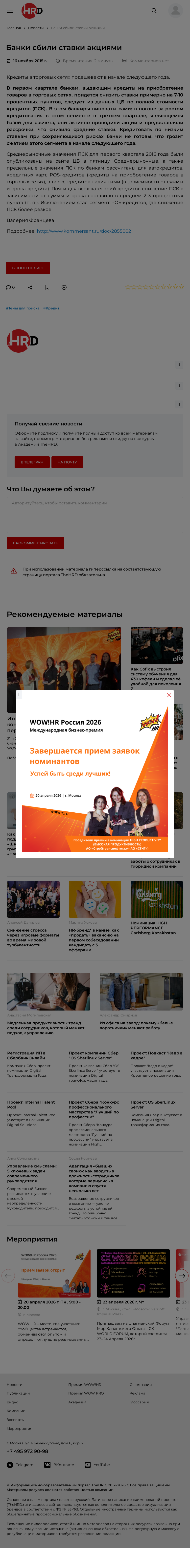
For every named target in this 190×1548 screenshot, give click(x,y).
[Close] (169, 695)
